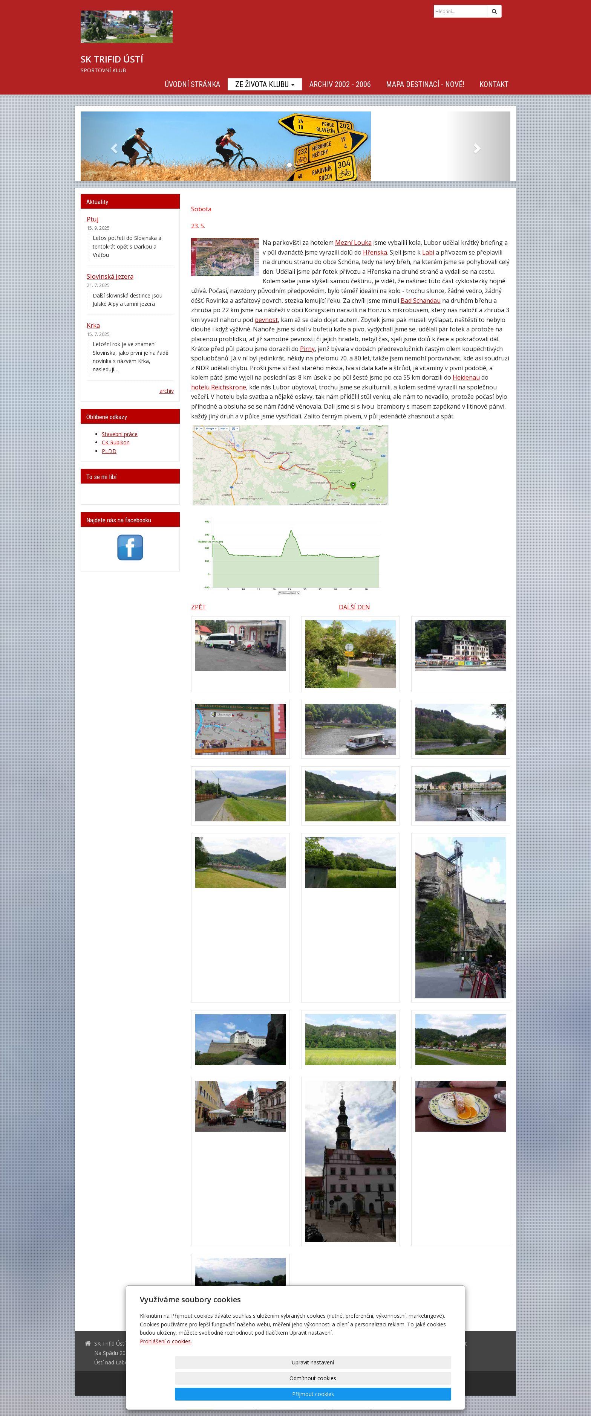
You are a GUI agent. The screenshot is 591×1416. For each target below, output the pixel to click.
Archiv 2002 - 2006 (340, 84)
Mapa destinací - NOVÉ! (425, 84)
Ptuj (93, 219)
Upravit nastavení (298, 1394)
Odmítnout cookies (360, 1394)
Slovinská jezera (110, 276)
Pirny (307, 349)
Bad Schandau (421, 300)
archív (166, 390)
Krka (93, 325)
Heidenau (466, 377)
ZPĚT (198, 607)
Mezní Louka (353, 242)
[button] (113, 146)
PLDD (109, 451)
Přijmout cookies (422, 1394)
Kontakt (493, 84)
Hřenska (375, 252)
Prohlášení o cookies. (166, 1372)
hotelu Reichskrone (218, 387)
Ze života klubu (264, 84)
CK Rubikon (116, 442)
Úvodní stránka (192, 84)
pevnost (266, 320)
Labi (428, 252)
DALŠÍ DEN (354, 607)
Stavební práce (120, 434)
